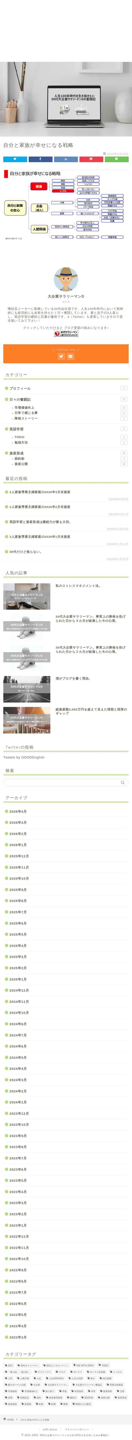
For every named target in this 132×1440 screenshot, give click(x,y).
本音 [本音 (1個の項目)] (93, 1391)
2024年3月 (18, 1080)
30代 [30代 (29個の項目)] (10, 1365)
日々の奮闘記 (68, 399)
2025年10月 (19, 878)
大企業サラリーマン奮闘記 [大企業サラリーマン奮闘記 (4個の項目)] (88, 1385)
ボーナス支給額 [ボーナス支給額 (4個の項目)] (97, 1372)
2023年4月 (18, 1192)
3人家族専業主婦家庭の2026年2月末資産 (39, 507)
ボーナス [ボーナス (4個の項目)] (77, 1372)
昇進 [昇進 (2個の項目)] (64, 1391)
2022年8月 (18, 1281)
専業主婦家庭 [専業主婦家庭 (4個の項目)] (116, 1385)
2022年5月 (18, 1315)
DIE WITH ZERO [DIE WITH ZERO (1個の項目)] (85, 1365)
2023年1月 (18, 1225)
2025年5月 (18, 934)
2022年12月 (19, 1236)
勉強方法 (71, 442)
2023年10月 (19, 1124)
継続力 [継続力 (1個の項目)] (73, 1397)
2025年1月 (18, 979)
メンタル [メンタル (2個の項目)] (117, 1372)
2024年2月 (18, 1091)
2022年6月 (18, 1304)
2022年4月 (18, 1326)
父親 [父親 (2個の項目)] (122, 1391)
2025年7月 (18, 912)
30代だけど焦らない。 (26, 551)
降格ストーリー (71, 418)
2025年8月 (18, 901)
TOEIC (71, 437)
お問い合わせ (50, 1429)
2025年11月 (19, 867)
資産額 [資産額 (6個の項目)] (28, 1404)
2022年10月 (19, 1259)
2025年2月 (18, 968)
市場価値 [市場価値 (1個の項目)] (12, 1391)
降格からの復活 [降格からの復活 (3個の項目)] (83, 1404)
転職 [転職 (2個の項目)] (53, 1404)
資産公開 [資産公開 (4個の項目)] (105, 1397)
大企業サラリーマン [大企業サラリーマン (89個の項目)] (58, 1385)
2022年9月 (18, 1270)
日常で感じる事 (71, 413)
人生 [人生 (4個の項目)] (39, 1378)
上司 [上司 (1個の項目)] (10, 1378)
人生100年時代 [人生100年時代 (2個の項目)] (56, 1378)
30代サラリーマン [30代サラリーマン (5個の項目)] (30, 1365)
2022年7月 (18, 1292)
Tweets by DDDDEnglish (24, 757)
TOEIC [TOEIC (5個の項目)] (105, 1365)
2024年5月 (18, 1057)
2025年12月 (19, 856)
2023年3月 (18, 1203)
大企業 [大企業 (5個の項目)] (36, 1385)
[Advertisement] (66, 31)
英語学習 (68, 429)
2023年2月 (18, 1214)
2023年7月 (18, 1158)
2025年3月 (18, 957)
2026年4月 (18, 811)
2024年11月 (19, 1001)
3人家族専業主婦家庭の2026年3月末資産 (39, 492)
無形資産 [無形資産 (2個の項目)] (107, 1391)
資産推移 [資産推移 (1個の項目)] (12, 1404)
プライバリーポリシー (77, 1429)
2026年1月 (18, 845)
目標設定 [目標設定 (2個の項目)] (24, 1397)
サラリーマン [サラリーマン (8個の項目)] (44, 1372)
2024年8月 (18, 1024)
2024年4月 (18, 1068)
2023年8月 (18, 1147)
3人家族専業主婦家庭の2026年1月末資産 (39, 536)
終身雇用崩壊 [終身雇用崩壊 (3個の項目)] (55, 1397)
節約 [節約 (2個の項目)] (39, 1397)
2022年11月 (19, 1248)
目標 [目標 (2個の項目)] (10, 1397)
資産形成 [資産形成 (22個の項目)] (122, 1397)
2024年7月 (18, 1035)
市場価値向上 (71, 408)
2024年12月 (19, 990)
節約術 (71, 459)
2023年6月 (18, 1169)
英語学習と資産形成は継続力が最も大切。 (40, 522)
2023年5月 (18, 1180)
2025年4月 (18, 946)
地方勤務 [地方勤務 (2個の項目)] (107, 1378)
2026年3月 (18, 822)
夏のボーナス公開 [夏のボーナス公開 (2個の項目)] (17, 1385)
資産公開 (71, 464)
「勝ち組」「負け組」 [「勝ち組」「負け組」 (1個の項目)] (19, 1372)
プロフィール (68, 388)
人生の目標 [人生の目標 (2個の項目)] (77, 1378)
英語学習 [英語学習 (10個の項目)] (88, 1397)
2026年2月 (18, 834)
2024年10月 (19, 1013)
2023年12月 (19, 1113)
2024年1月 (18, 1102)
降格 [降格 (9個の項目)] (65, 1404)
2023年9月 (18, 1136)
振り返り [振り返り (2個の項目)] (49, 1391)
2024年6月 (18, 1046)
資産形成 (68, 453)
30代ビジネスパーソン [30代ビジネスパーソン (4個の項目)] (57, 1365)
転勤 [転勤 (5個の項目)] (41, 1404)
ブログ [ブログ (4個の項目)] (62, 1372)
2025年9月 (18, 890)
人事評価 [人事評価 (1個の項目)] (24, 1378)
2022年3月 (18, 1337)
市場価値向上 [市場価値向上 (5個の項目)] (31, 1391)
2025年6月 (18, 923)
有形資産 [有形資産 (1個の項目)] (78, 1391)
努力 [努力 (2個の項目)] (93, 1378)
